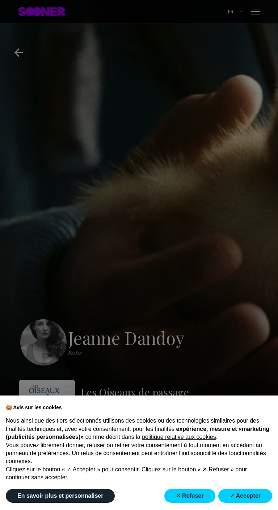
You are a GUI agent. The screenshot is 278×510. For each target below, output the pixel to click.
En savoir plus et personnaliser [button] (60, 496)
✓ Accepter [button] (245, 496)
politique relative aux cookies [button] (179, 437)
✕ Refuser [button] (190, 496)
